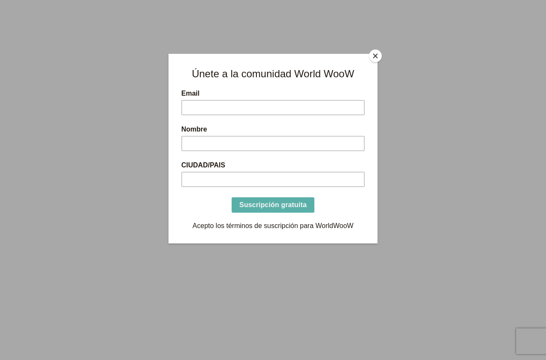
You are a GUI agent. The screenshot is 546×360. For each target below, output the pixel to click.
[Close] (375, 56)
